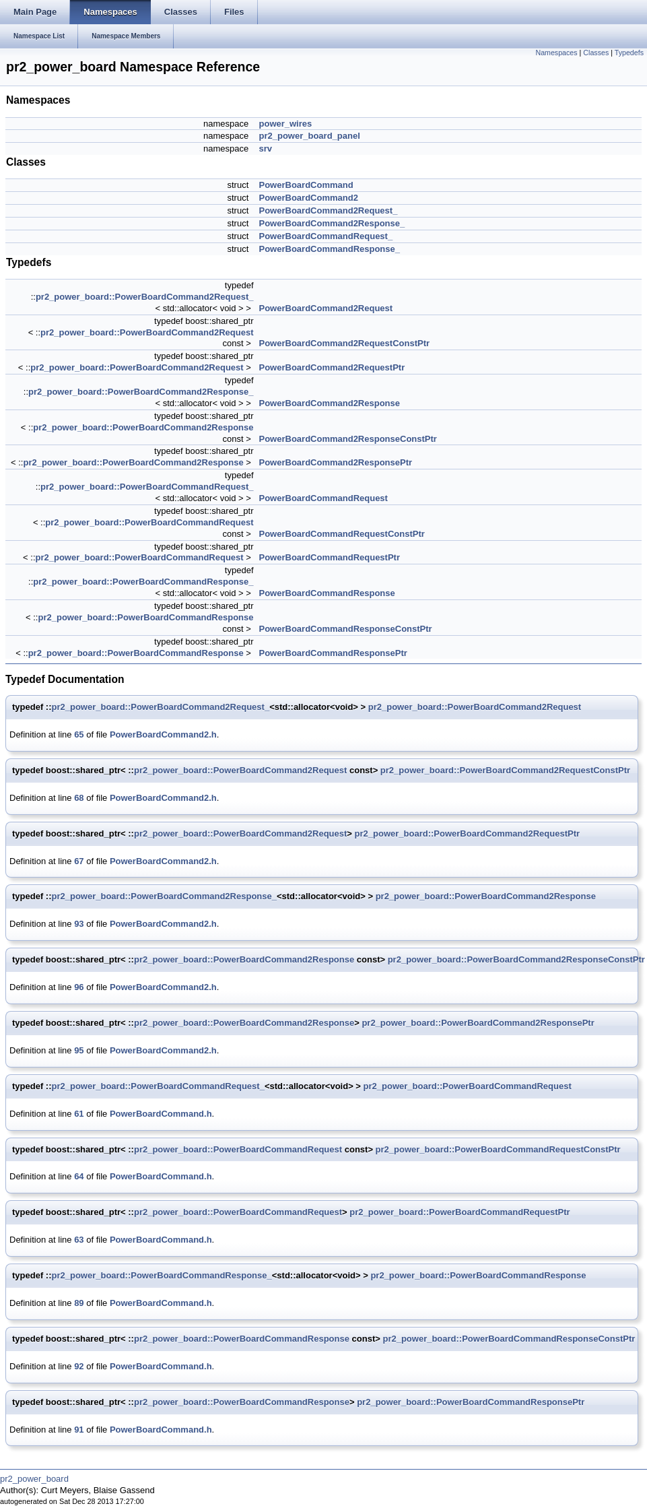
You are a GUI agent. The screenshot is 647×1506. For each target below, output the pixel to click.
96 (78, 987)
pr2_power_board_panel (309, 136)
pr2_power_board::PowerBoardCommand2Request (146, 332)
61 (78, 1114)
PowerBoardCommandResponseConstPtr (345, 629)
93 (78, 924)
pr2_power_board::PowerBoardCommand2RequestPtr (467, 833)
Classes (596, 52)
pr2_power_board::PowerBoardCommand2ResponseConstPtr (516, 959)
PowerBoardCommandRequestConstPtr (342, 534)
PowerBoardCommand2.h (163, 734)
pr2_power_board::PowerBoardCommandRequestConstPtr (498, 1149)
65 (78, 734)
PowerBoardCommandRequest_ (326, 236)
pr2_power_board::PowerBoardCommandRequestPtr (459, 1212)
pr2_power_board (34, 1479)
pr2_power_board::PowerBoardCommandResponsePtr (470, 1402)
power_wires (285, 124)
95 (78, 1050)
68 (78, 798)
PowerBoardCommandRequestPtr (329, 557)
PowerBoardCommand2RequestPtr (332, 367)
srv (266, 148)
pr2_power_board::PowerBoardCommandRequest (149, 522)
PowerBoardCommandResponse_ (330, 249)
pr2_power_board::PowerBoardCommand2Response (143, 427)
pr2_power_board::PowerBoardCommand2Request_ (145, 297)
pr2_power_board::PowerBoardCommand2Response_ (140, 392)
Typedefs (629, 52)
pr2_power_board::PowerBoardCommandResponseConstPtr (508, 1339)
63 (78, 1240)
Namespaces (556, 52)
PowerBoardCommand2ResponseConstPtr (348, 439)
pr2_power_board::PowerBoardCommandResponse (145, 617)
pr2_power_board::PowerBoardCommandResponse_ (143, 582)
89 (78, 1303)
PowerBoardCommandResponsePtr (333, 653)
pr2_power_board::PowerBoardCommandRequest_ (146, 487)
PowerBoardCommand (306, 185)
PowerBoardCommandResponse (327, 593)
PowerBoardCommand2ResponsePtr (336, 462)
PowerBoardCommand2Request (326, 308)
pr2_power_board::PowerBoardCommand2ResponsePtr (478, 1023)
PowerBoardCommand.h (161, 1114)
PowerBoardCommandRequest (323, 498)
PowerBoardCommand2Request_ (328, 210)
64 (78, 1176)
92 (78, 1366)
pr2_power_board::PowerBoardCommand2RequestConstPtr (505, 770)
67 (78, 861)
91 (78, 1430)
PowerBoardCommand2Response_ (332, 223)
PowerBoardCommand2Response (330, 403)
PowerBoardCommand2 (308, 198)
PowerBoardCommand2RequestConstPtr (344, 343)
